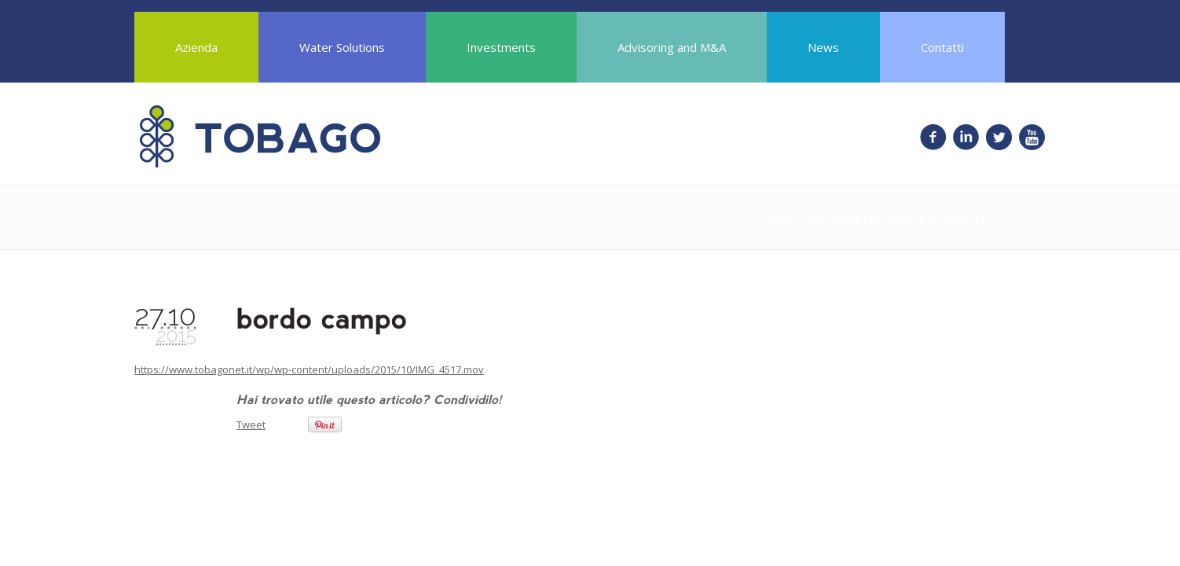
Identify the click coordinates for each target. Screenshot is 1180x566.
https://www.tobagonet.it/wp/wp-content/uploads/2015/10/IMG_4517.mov (309, 369)
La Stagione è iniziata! (921, 217)
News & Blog (831, 217)
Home (779, 217)
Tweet (251, 424)
